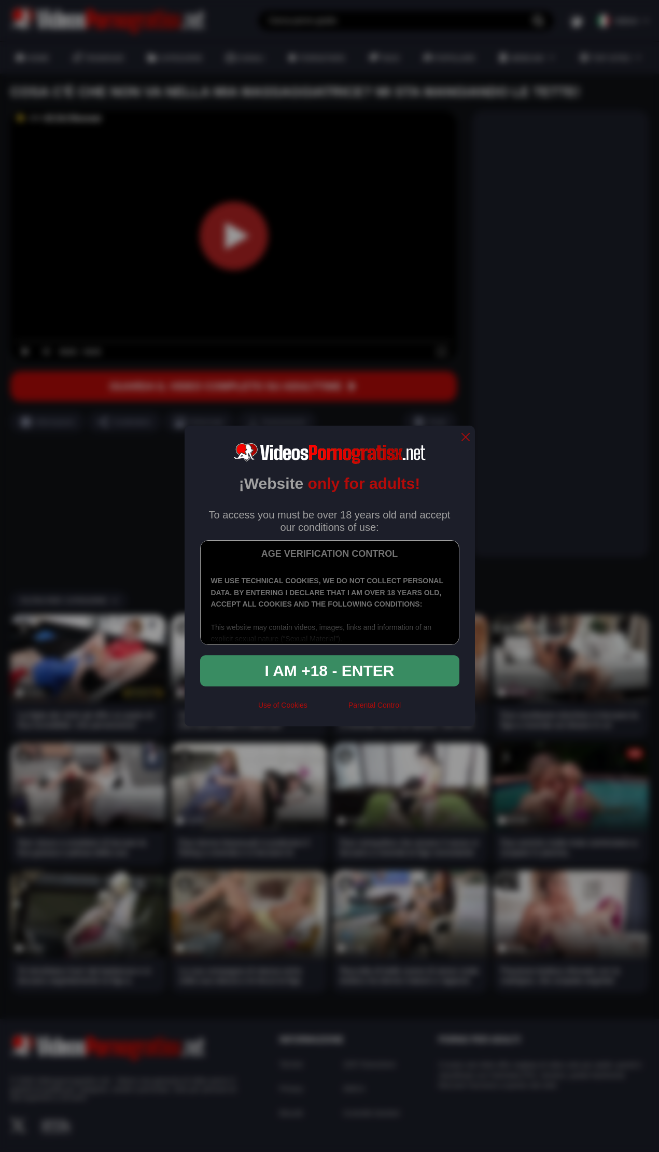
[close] (465, 438)
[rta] (328, 710)
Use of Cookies (282, 705)
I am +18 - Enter (330, 670)
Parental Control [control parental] (374, 705)
